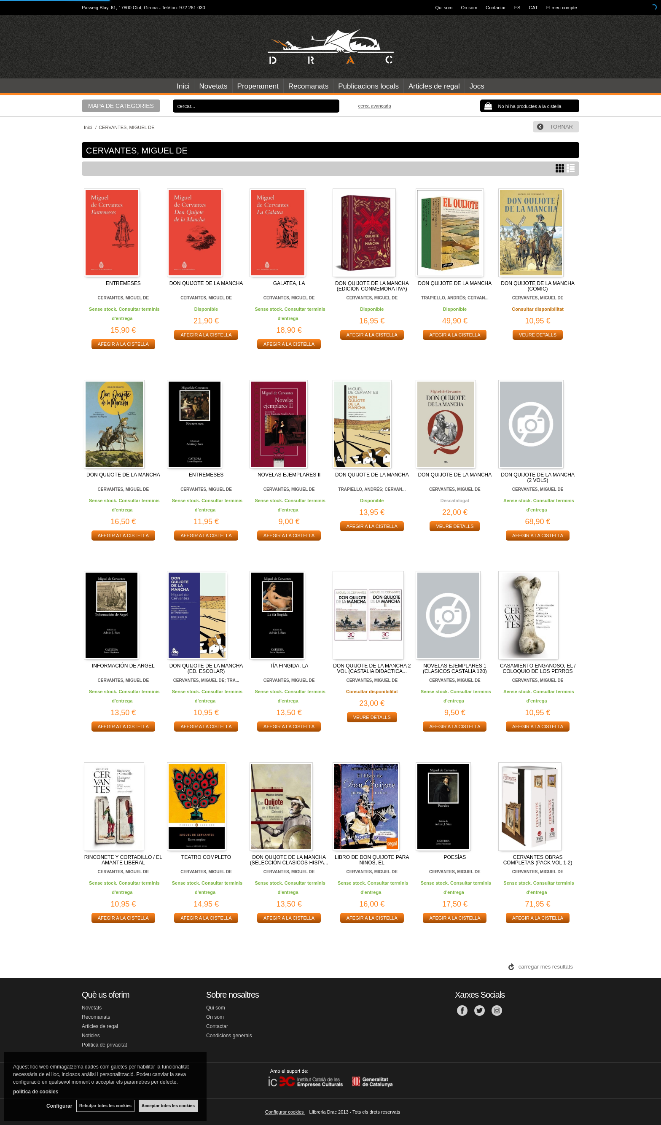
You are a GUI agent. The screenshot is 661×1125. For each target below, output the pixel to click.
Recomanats (308, 86)
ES (517, 7)
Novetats (213, 86)
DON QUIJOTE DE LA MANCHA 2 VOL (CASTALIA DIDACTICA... (372, 668)
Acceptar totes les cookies (168, 1105)
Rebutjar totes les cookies (105, 1105)
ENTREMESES (123, 283)
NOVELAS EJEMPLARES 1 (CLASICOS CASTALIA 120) (455, 668)
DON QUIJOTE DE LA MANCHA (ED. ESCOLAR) (206, 668)
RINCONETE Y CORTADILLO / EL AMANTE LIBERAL (123, 860)
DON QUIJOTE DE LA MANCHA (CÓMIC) (538, 286)
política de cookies (35, 1092)
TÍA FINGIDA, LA (289, 666)
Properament (258, 86)
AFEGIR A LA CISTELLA (123, 344)
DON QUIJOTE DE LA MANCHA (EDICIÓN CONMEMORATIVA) (372, 286)
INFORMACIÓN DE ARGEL (123, 666)
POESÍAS (455, 857)
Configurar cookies (285, 1111)
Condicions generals (229, 1036)
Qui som (444, 7)
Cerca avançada (374, 105)
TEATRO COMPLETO (206, 857)
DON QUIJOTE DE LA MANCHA (206, 283)
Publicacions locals (368, 86)
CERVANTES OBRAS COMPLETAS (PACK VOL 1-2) (537, 860)
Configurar (59, 1106)
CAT (533, 7)
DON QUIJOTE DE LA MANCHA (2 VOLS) (538, 477)
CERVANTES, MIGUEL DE (123, 298)
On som (469, 7)
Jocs (477, 86)
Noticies (91, 1036)
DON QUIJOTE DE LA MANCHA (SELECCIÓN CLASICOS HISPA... (289, 860)
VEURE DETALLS (537, 334)
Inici (183, 86)
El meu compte (561, 7)
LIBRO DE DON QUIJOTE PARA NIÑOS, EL (372, 860)
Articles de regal (434, 86)
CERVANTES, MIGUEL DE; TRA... (206, 680)
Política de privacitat (104, 1045)
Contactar (496, 7)
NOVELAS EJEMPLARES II (289, 475)
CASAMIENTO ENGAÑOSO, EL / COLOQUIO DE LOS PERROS (537, 668)
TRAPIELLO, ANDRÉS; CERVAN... (455, 298)
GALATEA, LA (289, 283)
